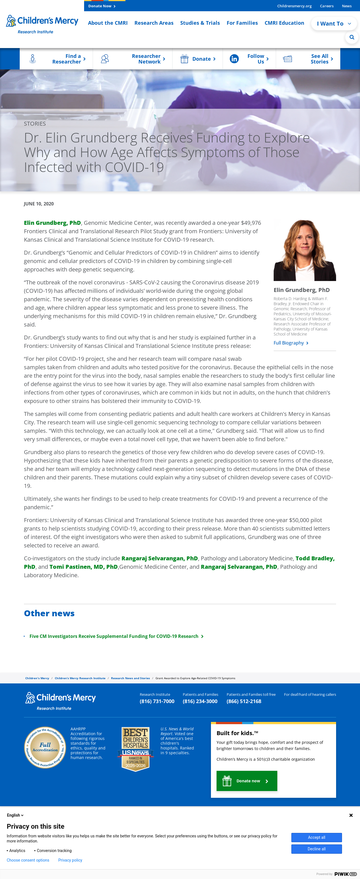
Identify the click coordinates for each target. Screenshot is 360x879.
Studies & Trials (200, 22)
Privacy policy (70, 860)
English (15, 815)
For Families (242, 22)
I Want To (334, 23)
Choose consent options (28, 860)
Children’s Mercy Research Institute (80, 678)
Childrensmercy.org (294, 5)
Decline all (317, 849)
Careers (327, 5)
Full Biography (291, 343)
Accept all (316, 837)
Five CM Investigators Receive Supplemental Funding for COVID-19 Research (117, 636)
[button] (56, 58)
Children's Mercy (37, 678)
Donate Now (102, 5)
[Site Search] (352, 37)
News (347, 5)
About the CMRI (108, 22)
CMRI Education (284, 22)
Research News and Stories (130, 678)
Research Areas (154, 22)
